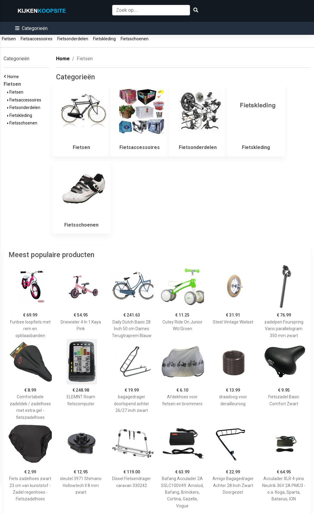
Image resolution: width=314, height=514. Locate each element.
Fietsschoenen (134, 38)
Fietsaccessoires (36, 38)
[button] (31, 28)
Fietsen (9, 38)
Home (14, 76)
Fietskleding (104, 38)
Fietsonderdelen (72, 38)
